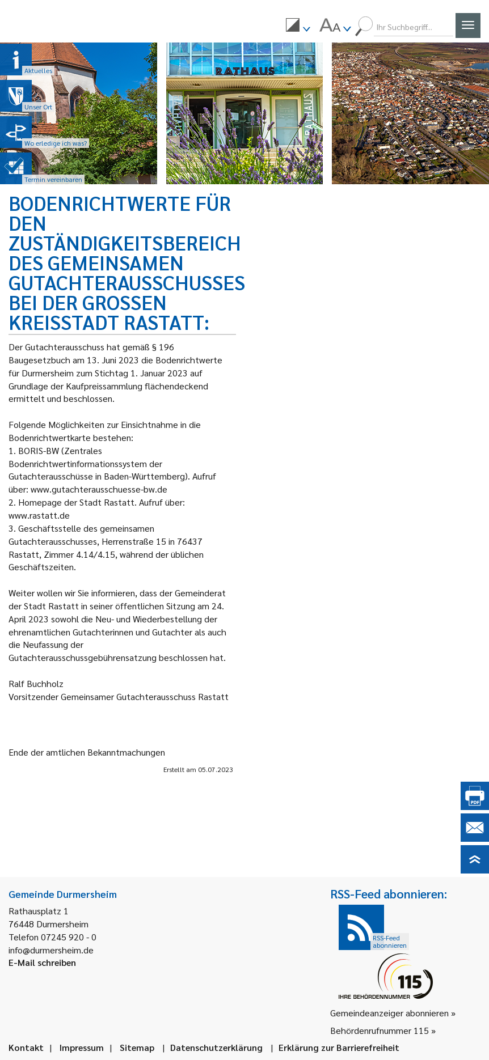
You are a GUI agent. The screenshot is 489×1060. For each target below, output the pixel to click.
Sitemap (137, 1047)
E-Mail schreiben (42, 962)
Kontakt (26, 1047)
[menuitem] (298, 27)
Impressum (82, 1047)
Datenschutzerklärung (216, 1047)
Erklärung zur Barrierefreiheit (339, 1047)
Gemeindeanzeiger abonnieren (389, 1013)
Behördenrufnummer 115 (379, 1030)
